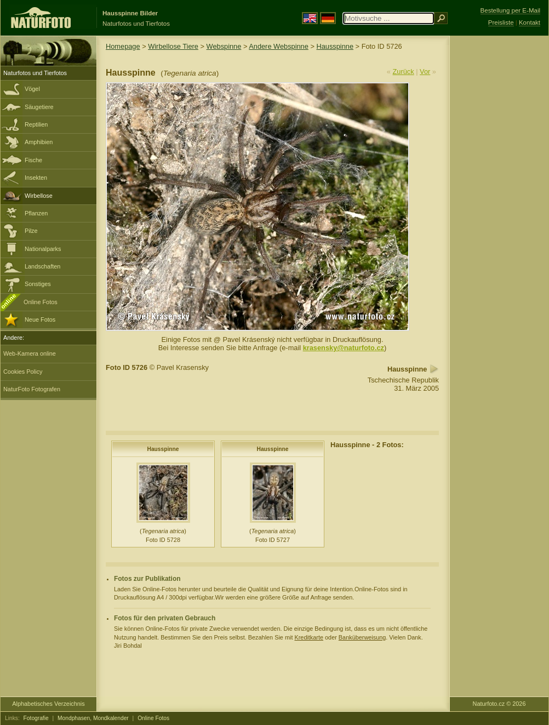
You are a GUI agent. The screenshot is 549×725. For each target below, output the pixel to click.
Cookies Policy (22, 371)
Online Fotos (41, 302)
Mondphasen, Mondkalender (93, 718)
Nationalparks (43, 249)
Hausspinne (334, 46)
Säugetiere (39, 107)
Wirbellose (39, 195)
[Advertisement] (499, 211)
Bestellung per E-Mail (510, 10)
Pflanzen (36, 213)
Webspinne (224, 46)
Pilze (31, 230)
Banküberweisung (362, 637)
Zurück (403, 71)
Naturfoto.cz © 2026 (499, 703)
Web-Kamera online (29, 353)
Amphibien (39, 142)
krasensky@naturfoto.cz (343, 348)
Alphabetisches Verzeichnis (48, 703)
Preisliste (501, 22)
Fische (33, 160)
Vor (425, 71)
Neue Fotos (40, 319)
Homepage (123, 46)
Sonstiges (38, 284)
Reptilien (36, 124)
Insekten (36, 177)
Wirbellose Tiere (173, 46)
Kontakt (529, 22)
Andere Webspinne (278, 46)
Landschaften (42, 266)
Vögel (32, 88)
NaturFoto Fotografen (31, 389)
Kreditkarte (308, 637)
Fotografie (36, 718)
